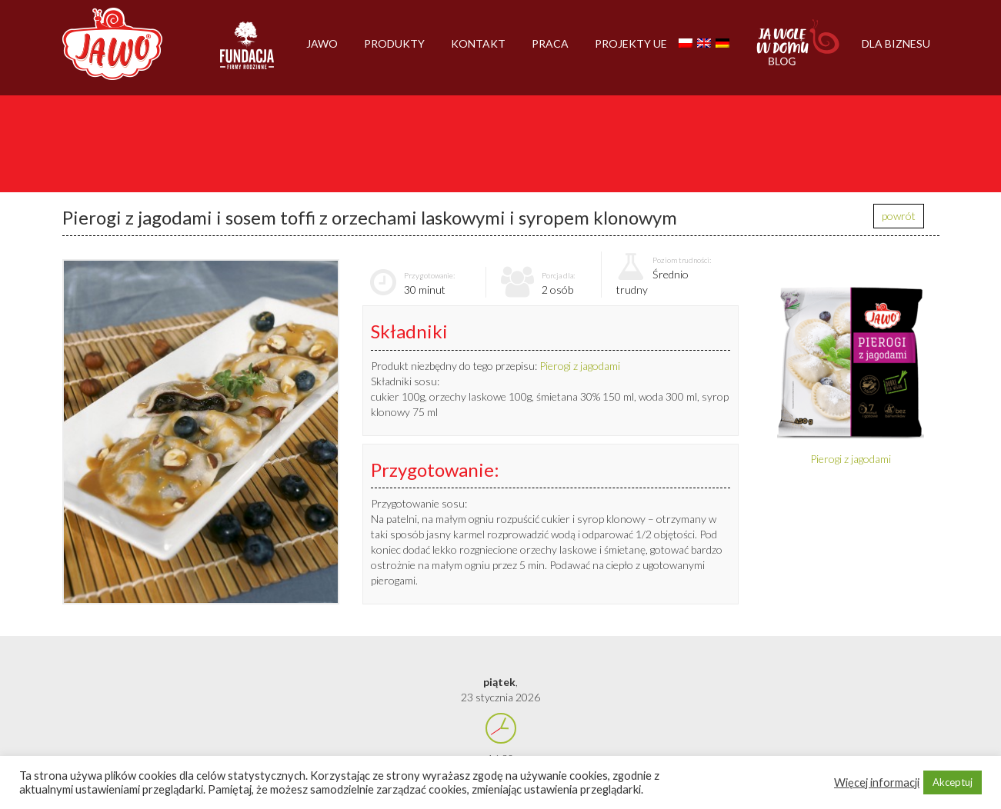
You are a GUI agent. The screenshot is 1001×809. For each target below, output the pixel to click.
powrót (899, 215)
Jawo (322, 43)
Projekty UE (631, 43)
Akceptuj (953, 782)
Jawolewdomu (798, 50)
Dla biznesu (896, 43)
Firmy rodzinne (247, 52)
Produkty (394, 43)
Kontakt (478, 43)
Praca (550, 43)
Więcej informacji (876, 782)
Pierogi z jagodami (579, 365)
